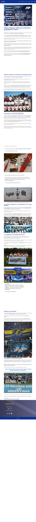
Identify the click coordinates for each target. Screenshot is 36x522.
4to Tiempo (25, 1)
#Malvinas (7, 287)
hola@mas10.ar (10, 423)
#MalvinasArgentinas (18, 148)
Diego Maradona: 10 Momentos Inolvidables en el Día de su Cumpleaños (21, 412)
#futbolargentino (7, 289)
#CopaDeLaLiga (7, 288)
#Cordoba (19, 288)
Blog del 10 (32, 1)
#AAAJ (16, 288)
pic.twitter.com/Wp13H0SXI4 (26, 148)
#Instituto (21, 285)
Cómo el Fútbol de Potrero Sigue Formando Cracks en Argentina (12, 415)
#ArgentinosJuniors (8, 286)
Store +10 (29, 1)
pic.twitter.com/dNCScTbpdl (9, 180)
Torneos (20, 1)
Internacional (6, 414)
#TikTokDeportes (12, 288)
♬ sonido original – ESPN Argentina (10, 291)
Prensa (23, 1)
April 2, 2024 (18, 182)
